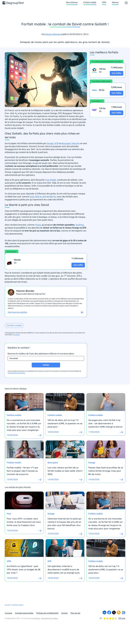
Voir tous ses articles (17, 312)
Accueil (7, 605)
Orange (50, 143)
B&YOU (52, 196)
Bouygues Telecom (70, 143)
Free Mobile (50, 180)
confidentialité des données (16, 373)
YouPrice (79, 225)
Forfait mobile (89, 2)
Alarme (115, 2)
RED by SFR (40, 196)
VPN (104, 2)
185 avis (121, 618)
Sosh (32, 196)
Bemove (37, 618)
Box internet (72, 2)
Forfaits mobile (14, 325)
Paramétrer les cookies (49, 618)
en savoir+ (16, 334)
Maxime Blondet (53, 34)
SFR (56, 143)
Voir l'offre (78, 265)
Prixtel (38, 225)
